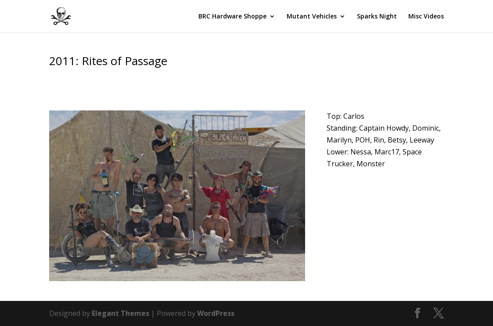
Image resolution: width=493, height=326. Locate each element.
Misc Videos (426, 16)
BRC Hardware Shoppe (232, 16)
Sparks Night (377, 16)
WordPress (215, 313)
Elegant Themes (120, 313)
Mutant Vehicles (312, 16)
